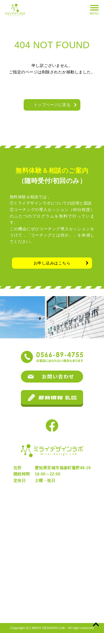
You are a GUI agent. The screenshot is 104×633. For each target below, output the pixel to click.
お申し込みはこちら (52, 263)
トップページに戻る (52, 105)
